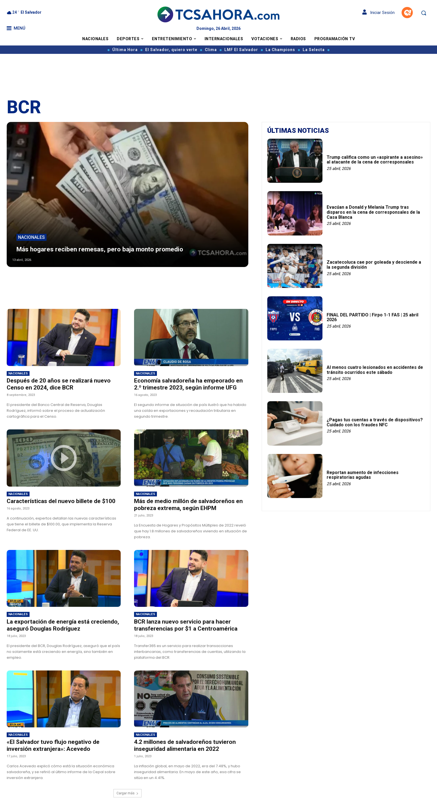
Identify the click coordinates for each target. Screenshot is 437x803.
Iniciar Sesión (378, 12)
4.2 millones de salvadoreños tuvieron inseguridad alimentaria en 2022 (185, 745)
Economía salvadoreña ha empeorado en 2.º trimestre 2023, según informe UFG (188, 384)
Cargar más (127, 793)
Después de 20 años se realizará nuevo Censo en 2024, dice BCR (59, 384)
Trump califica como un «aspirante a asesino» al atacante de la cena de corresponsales (375, 160)
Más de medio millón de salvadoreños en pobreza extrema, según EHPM (188, 504)
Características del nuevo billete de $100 (61, 501)
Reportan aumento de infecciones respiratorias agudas (363, 475)
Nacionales (31, 228)
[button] (423, 13)
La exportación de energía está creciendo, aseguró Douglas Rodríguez (63, 625)
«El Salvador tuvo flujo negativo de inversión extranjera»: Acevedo (53, 745)
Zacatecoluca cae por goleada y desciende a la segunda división (374, 264)
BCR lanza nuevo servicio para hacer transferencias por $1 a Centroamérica (185, 625)
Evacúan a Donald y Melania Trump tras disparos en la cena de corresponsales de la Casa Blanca (373, 212)
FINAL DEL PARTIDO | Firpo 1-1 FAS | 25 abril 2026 (372, 317)
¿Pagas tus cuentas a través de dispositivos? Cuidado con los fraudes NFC (375, 422)
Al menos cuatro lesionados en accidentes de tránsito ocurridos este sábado (375, 370)
